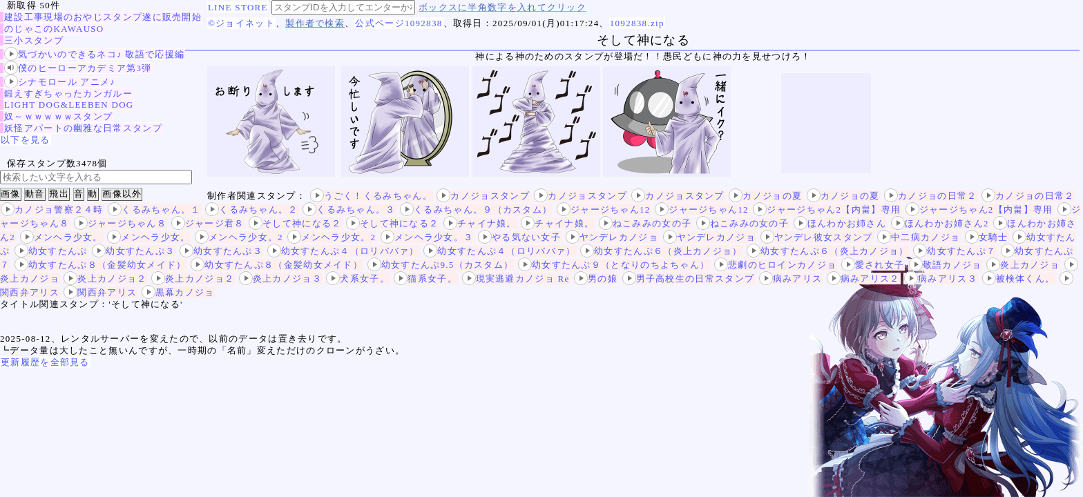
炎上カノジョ (1023, 265)
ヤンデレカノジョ (612, 237)
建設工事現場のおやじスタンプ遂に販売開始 (103, 17)
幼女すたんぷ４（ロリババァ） (343, 251)
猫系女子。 (425, 278)
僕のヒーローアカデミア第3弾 (78, 68)
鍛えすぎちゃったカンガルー (68, 93)
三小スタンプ (34, 40)
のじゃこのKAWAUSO (54, 28)
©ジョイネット (241, 23)
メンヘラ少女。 (61, 237)
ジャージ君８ (208, 223)
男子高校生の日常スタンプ (688, 278)
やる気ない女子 (519, 237)
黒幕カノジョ (178, 292)
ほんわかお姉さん (840, 223)
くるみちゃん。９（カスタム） (476, 209)
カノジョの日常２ (930, 196)
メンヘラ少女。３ (427, 237)
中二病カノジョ (918, 237)
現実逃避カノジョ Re (516, 278)
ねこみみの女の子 (645, 223)
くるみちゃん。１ (154, 209)
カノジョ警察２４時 (52, 209)
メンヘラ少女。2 (239, 237)
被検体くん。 (1018, 278)
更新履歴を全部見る (45, 362)
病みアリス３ (940, 278)
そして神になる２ (295, 223)
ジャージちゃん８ (120, 223)
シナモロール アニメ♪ (59, 82)
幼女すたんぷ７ (954, 251)
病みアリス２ (863, 278)
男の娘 (595, 278)
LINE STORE (238, 7)
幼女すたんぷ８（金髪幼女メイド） (100, 265)
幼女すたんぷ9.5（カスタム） (440, 265)
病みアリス (791, 278)
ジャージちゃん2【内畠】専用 (827, 209)
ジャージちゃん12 (604, 209)
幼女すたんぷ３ (133, 251)
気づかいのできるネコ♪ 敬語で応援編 (94, 54)
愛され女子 (873, 265)
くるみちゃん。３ (349, 209)
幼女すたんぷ (51, 251)
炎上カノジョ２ (105, 278)
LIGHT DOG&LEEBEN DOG (69, 104)
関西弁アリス (100, 292)
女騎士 (986, 237)
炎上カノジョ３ (280, 278)
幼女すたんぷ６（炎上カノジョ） (661, 251)
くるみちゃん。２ (251, 209)
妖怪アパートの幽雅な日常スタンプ (83, 128)
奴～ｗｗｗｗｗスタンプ (58, 116)
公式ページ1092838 (398, 23)
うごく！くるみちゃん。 (371, 196)
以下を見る (25, 140)
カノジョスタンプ (483, 196)
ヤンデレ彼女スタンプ (816, 237)
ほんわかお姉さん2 (940, 223)
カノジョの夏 (765, 196)
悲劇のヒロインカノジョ (775, 265)
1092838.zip (637, 23)
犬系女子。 (358, 278)
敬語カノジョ (945, 265)
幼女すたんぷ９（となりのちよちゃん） (613, 265)
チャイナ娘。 (480, 223)
